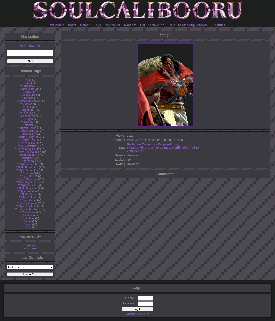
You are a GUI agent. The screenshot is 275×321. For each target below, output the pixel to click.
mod (28, 221)
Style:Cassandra (28, 167)
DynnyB (28, 110)
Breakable (28, 89)
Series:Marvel (28, 143)
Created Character (29, 101)
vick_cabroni (136, 151)
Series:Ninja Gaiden (29, 149)
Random (130, 25)
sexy (29, 224)
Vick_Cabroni (136, 140)
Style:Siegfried (28, 188)
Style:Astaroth (28, 164)
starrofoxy (30, 248)
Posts (72, 25)
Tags (97, 25)
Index (30, 45)
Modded (28, 134)
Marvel (29, 125)
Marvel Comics (29, 128)
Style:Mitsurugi (28, 179)
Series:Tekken (28, 155)
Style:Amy (28, 161)
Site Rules (218, 25)
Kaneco (28, 122)
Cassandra (28, 95)
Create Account (137, 314)
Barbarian (134, 144)
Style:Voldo (29, 200)
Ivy (29, 119)
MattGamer (28, 131)
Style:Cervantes (28, 170)
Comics (29, 98)
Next (38, 45)
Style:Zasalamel (28, 206)
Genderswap (28, 116)
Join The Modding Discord (188, 25)
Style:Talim (28, 197)
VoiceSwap (28, 212)
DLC (28, 107)
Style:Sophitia (28, 191)
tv (29, 227)
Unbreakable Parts (29, 209)
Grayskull (165, 144)
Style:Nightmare (28, 182)
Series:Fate (29, 140)
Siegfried (28, 158)
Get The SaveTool (152, 25)
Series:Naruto (28, 146)
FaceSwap (29, 113)
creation (29, 218)
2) (29, 80)
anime (28, 215)
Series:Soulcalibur (28, 152)
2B (28, 83)
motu (167, 147)
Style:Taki (28, 194)
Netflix (177, 147)
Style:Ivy (28, 173)
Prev (22, 45)
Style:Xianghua (28, 203)
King (176, 144)
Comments (112, 25)
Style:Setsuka (28, 185)
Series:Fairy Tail (29, 137)
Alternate (28, 86)
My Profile (57, 25)
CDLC (28, 92)
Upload (85, 25)
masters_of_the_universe (145, 147)
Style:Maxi (28, 176)
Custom (27, 104)
